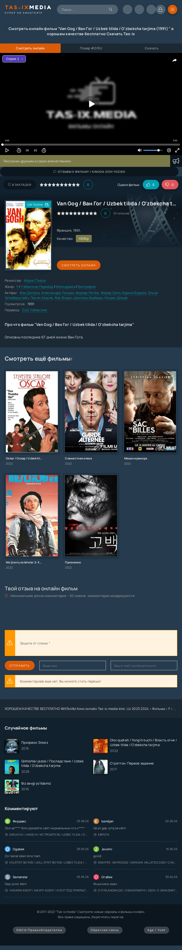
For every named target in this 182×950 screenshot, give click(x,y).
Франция (64, 230)
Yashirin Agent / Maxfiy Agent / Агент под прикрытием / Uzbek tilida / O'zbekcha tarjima (47, 890)
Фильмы (158, 708)
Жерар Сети (110, 292)
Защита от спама (34, 643)
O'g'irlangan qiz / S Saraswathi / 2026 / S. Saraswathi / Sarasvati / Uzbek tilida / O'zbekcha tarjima (135, 890)
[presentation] (103, 643)
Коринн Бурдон (134, 292)
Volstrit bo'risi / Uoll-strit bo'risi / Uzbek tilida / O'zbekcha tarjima (47, 862)
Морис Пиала (35, 280)
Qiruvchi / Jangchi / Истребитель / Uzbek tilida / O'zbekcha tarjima (47, 835)
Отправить (19, 666)
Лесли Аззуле (41, 297)
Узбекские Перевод (37, 286)
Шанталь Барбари (88, 297)
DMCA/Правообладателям (39, 930)
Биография (87, 286)
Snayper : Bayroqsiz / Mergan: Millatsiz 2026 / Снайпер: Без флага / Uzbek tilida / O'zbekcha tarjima (135, 862)
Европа (101, 835)
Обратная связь (105, 930)
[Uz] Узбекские (34, 310)
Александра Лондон (57, 292)
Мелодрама (65, 286)
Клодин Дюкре (116, 297)
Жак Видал (63, 297)
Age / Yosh (156, 930)
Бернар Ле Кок (87, 292)
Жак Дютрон (29, 292)
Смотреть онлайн (79, 265)
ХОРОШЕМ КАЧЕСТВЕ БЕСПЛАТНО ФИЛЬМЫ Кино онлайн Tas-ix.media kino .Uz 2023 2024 (77, 708)
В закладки (19, 185)
